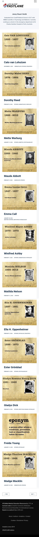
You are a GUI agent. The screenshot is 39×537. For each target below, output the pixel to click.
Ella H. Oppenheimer (16, 329)
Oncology (29, 104)
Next (33, 494)
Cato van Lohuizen (15, 62)
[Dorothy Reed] (19, 83)
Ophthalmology (28, 142)
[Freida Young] (19, 426)
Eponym (24, 66)
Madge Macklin (13, 481)
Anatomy (6, 219)
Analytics (21, 516)
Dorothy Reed (12, 100)
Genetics (21, 142)
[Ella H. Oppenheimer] (19, 312)
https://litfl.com (18, 510)
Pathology (29, 257)
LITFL (29, 503)
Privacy (26, 520)
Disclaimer (20, 520)
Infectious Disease (24, 409)
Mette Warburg (13, 138)
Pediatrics (29, 66)
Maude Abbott (12, 176)
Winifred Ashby (13, 253)
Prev (6, 494)
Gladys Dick (11, 405)
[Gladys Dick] (19, 388)
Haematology (22, 104)
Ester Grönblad (13, 367)
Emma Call (10, 214)
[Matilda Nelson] (19, 274)
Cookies (13, 520)
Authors (15, 516)
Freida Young (12, 443)
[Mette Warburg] (19, 121)
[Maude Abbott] (19, 159)
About (10, 516)
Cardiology (17, 180)
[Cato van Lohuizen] (19, 45)
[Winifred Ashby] (19, 236)
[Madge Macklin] (19, 464)
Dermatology (18, 66)
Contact (28, 516)
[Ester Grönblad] (19, 350)
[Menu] (3, 1)
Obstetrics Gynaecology (20, 219)
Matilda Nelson (13, 291)
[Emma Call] (19, 197)
